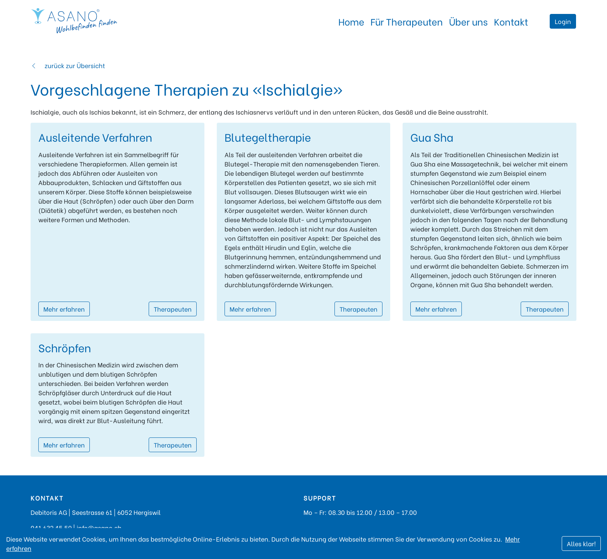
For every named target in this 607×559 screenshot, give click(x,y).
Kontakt (511, 21)
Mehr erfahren (64, 308)
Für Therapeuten (406, 21)
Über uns (468, 21)
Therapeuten (173, 308)
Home (351, 21)
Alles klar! (581, 543)
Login (563, 21)
